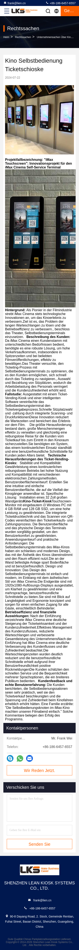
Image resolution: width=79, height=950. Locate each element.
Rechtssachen (23, 37)
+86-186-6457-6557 (61, 3)
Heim (6, 37)
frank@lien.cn (14, 3)
